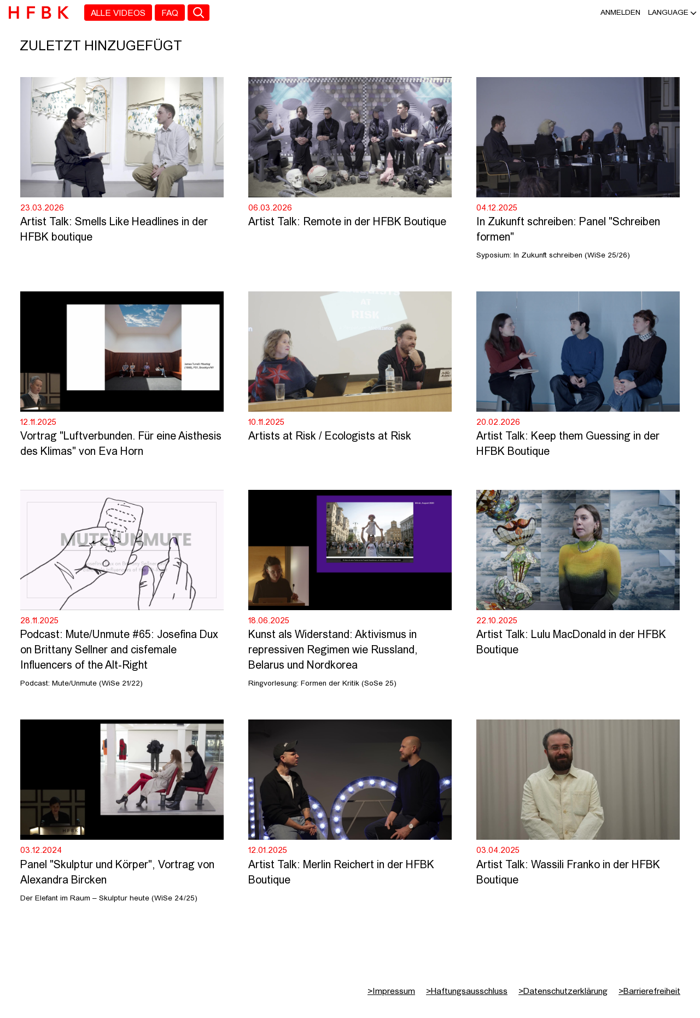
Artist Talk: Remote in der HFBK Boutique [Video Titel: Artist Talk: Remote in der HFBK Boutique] (347, 222)
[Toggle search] (198, 12)
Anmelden (620, 12)
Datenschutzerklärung (563, 991)
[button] (668, 13)
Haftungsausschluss (467, 991)
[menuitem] (118, 12)
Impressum (391, 991)
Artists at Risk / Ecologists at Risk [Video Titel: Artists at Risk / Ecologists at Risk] (557, 436)
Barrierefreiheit (649, 991)
